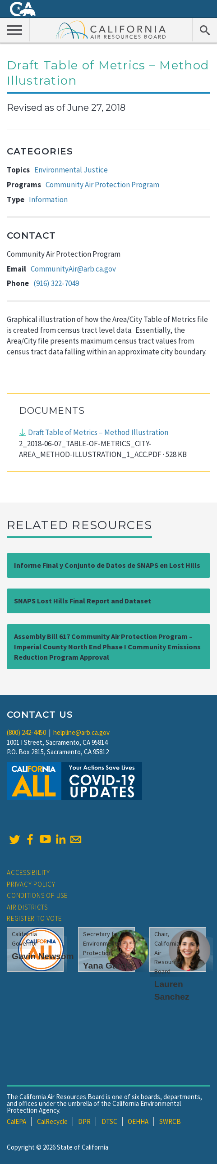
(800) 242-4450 (26, 732)
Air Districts (27, 907)
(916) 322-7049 (56, 283)
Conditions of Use (37, 895)
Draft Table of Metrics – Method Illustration (98, 432)
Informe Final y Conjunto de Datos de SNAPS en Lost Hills (107, 565)
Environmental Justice (71, 170)
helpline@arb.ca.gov (81, 732)
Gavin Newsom (43, 956)
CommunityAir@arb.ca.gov (73, 269)
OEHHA (138, 1121)
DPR (84, 1121)
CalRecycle (52, 1121)
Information (48, 199)
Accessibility (28, 872)
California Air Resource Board (111, 29)
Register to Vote (34, 918)
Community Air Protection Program (102, 185)
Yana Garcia (108, 965)
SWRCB (170, 1121)
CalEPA (16, 1121)
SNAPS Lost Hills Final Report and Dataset (82, 600)
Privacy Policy (31, 884)
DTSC (109, 1121)
